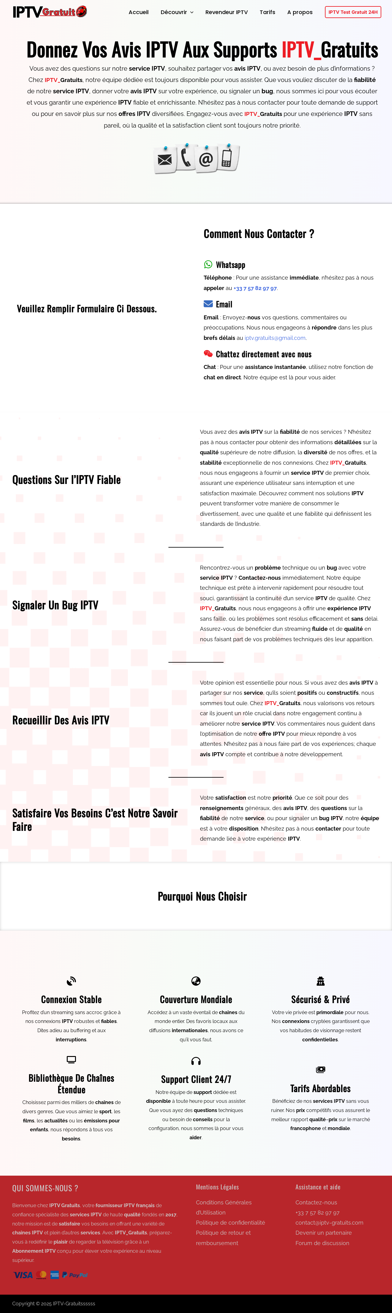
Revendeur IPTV (229, 12)
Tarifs (269, 12)
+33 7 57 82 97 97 (318, 1212)
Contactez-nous (316, 1202)
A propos (300, 12)
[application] (193, 12)
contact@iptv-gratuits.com (330, 1223)
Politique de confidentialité (230, 1223)
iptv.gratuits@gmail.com (275, 338)
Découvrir (180, 12)
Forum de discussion (322, 1243)
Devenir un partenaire (324, 1233)
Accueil (143, 12)
